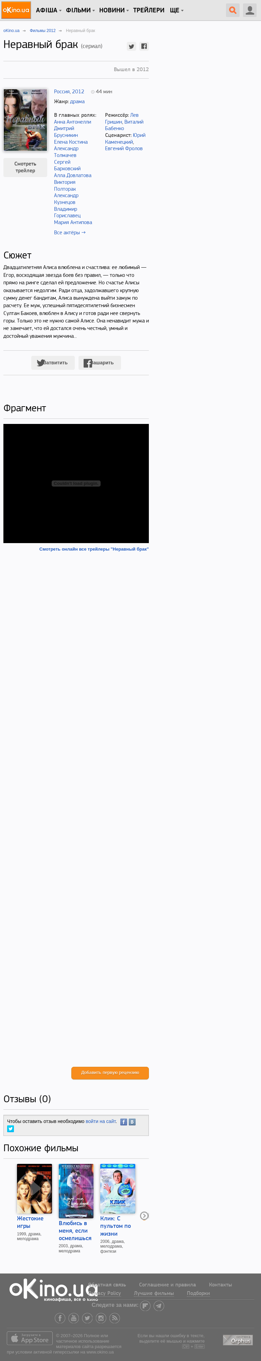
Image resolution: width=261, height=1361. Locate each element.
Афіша (46, 10)
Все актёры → (70, 233)
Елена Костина (71, 142)
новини (112, 10)
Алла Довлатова (72, 175)
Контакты (220, 1285)
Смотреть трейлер (25, 167)
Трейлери (148, 10)
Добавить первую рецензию (110, 1072)
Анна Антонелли (72, 122)
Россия (62, 92)
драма (77, 102)
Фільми (78, 10)
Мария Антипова (73, 222)
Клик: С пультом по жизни (115, 1226)
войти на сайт (101, 1121)
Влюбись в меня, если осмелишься (75, 1231)
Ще (174, 10)
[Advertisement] (76, 809)
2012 (78, 92)
